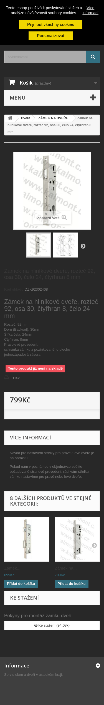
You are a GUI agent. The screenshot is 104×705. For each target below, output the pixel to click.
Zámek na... (66, 568)
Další (83, 246)
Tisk (16, 378)
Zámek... (12, 568)
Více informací (90, 10)
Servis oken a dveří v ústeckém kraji (33, 674)
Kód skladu (14, 289)
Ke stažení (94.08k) (52, 625)
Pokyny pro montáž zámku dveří (38, 615)
